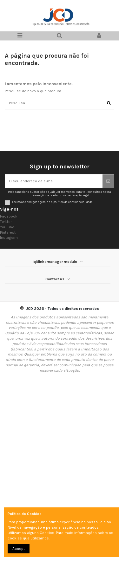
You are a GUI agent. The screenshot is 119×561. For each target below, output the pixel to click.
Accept (18, 548)
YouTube (7, 227)
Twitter (6, 221)
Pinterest (8, 232)
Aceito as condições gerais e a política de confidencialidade (52, 202)
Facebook (8, 216)
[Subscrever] (108, 181)
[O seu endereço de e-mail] (53, 181)
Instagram (9, 237)
